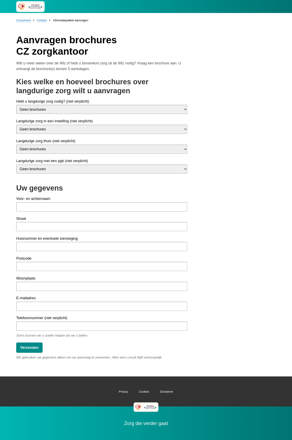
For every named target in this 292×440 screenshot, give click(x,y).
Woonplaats (25, 278)
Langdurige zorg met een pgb (52, 161)
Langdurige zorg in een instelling (54, 121)
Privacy (123, 391)
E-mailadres (26, 298)
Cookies (144, 391)
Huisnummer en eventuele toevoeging (47, 238)
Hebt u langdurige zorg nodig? (52, 101)
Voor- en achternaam (33, 199)
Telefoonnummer (41, 318)
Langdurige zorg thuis (45, 141)
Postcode (23, 258)
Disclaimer (166, 391)
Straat (21, 219)
